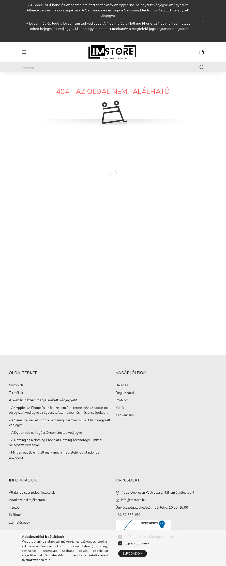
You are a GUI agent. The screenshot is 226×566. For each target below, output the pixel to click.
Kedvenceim (125, 415)
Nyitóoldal (17, 386)
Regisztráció (125, 393)
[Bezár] (203, 21)
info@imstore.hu (133, 500)
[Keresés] (113, 67)
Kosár (120, 408)
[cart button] (202, 52)
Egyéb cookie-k (137, 543)
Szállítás (15, 515)
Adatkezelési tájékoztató (27, 500)
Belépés (122, 386)
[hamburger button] (24, 52)
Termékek (16, 393)
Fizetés (14, 508)
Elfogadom (132, 554)
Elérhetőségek (19, 523)
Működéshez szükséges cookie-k (151, 536)
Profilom (122, 400)
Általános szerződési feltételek (32, 493)
